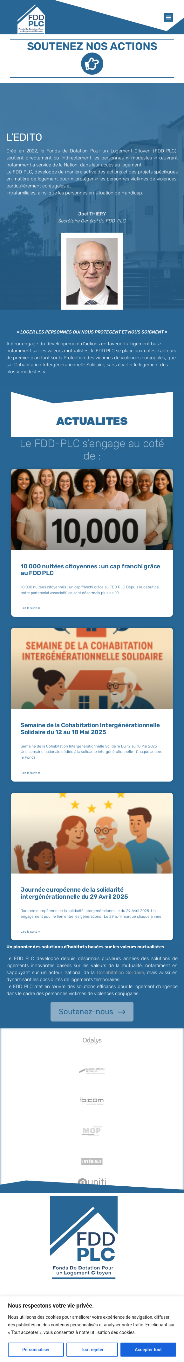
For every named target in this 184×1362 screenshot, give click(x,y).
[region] (92, 1329)
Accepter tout (148, 1349)
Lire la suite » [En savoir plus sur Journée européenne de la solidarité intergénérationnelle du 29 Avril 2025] (30, 932)
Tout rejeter (92, 1349)
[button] (168, 17)
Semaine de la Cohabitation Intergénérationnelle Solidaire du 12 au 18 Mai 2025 (90, 728)
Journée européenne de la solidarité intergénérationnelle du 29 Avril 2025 (74, 893)
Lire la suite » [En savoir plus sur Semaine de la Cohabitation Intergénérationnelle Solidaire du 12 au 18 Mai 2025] (30, 773)
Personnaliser (36, 1349)
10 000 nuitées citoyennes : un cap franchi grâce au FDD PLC (90, 570)
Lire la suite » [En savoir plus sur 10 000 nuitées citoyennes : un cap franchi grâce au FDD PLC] (30, 608)
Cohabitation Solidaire (120, 972)
